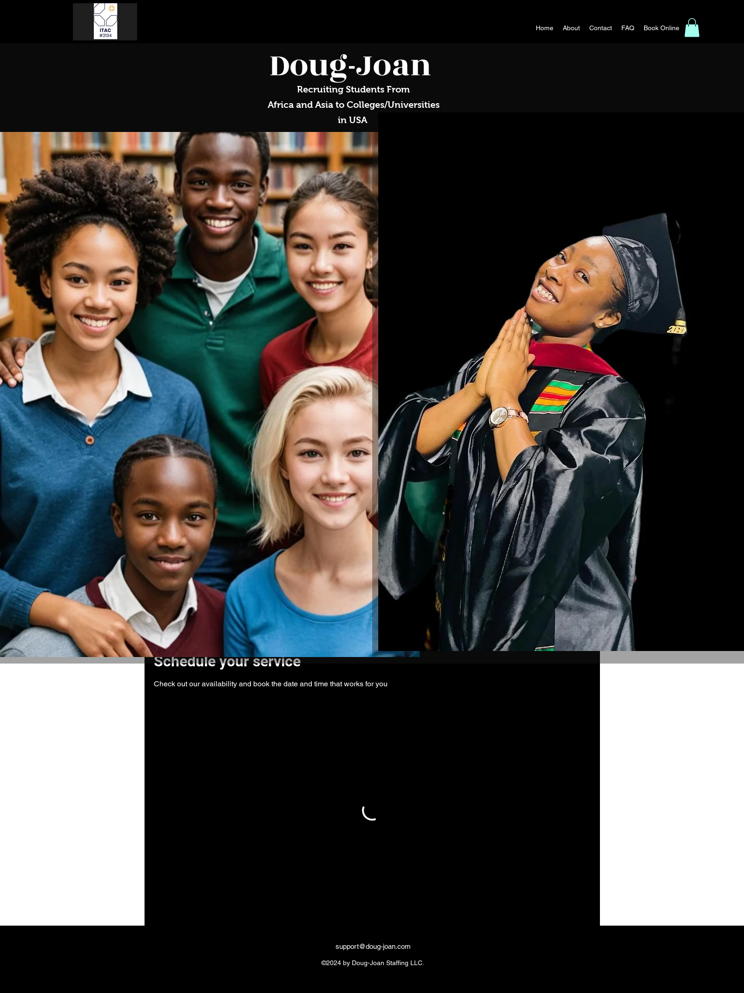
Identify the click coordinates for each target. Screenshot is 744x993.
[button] (692, 27)
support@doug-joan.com (373, 946)
